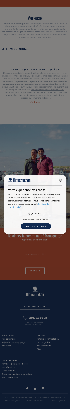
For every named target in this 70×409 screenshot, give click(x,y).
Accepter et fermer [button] (36, 226)
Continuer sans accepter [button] (36, 219)
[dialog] (35, 204)
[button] (35, 213)
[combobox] (60, 180)
